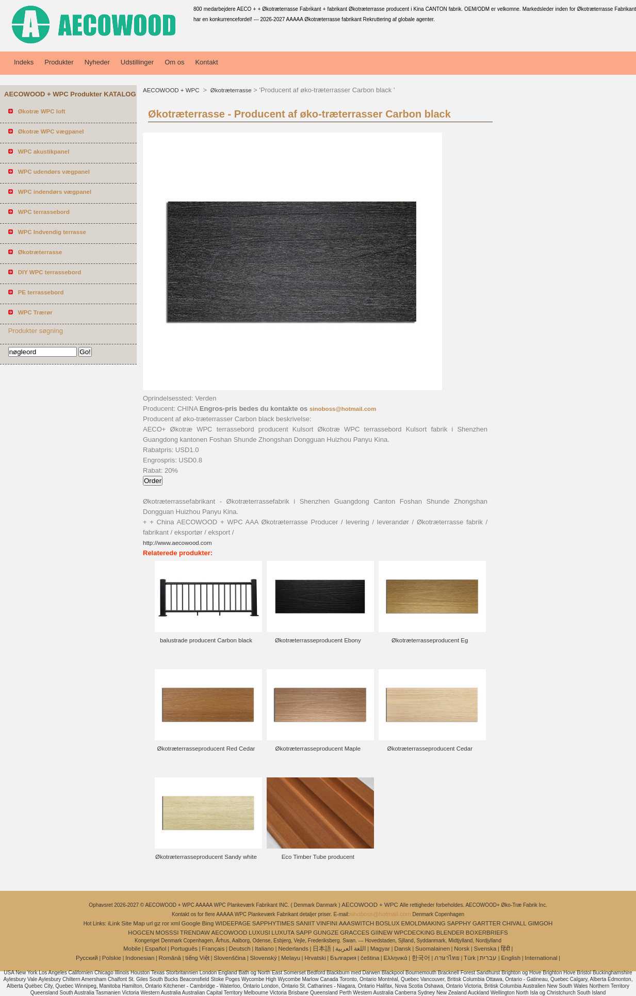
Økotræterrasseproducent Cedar (429, 748)
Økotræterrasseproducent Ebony (318, 640)
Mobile (132, 948)
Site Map (132, 923)
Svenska (485, 948)
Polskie (111, 958)
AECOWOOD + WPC (172, 90)
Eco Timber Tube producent (318, 857)
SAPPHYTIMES (273, 923)
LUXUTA (283, 932)
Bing (208, 923)
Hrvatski (315, 958)
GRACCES (354, 932)
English (510, 958)
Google (191, 923)
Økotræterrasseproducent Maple (318, 748)
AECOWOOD (229, 932)
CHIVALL (514, 923)
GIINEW (382, 932)
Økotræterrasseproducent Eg (430, 640)
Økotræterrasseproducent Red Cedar (206, 748)
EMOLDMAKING (423, 923)
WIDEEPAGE (233, 923)
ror (165, 923)
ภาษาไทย (447, 958)
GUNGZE (325, 932)
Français (213, 948)
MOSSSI (167, 932)
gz (157, 923)
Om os (174, 62)
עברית (488, 958)
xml (175, 923)
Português (184, 948)
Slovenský (263, 958)
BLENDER (450, 932)
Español (156, 948)
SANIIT (305, 923)
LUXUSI (259, 932)
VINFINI (326, 923)
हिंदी (505, 948)
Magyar (380, 948)
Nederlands (293, 948)
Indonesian (139, 958)
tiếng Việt (197, 958)
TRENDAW (195, 932)
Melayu (290, 958)
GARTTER (486, 923)
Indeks (24, 62)
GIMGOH (540, 923)
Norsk (461, 948)
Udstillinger (137, 62)
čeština (370, 958)
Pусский (87, 958)
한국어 (421, 958)
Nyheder (97, 62)
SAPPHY (459, 923)
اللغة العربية (350, 948)
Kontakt (206, 62)
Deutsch (240, 948)
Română (170, 958)
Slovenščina (230, 958)
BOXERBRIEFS (487, 932)
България (343, 958)
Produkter (58, 62)
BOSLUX (388, 923)
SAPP (304, 932)
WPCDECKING (414, 932)
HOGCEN (141, 932)
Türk (470, 958)
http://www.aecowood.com (177, 543)
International (541, 958)
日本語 (322, 948)
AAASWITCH (356, 923)
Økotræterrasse (230, 90)
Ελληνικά (395, 958)
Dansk (402, 948)
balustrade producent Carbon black (206, 640)
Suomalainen (432, 948)
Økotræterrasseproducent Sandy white (206, 857)
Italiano (264, 948)
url (149, 923)
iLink (114, 923)
